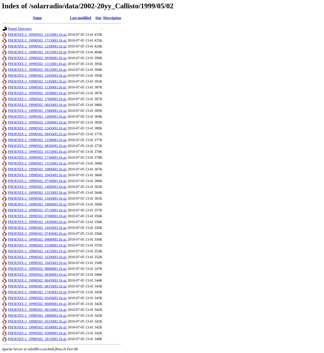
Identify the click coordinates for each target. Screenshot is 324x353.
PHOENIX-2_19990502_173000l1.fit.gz (37, 157)
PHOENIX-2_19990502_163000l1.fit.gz (37, 257)
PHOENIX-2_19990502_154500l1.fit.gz (37, 198)
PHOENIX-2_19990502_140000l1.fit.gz (37, 187)
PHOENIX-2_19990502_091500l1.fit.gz (37, 70)
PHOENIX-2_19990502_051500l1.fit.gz (37, 321)
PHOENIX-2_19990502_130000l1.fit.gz (37, 122)
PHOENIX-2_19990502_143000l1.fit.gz (37, 222)
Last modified (80, 18)
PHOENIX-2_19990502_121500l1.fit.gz (37, 34)
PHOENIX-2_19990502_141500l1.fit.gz (37, 251)
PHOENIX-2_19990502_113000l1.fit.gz (37, 87)
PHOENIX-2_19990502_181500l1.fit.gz (37, 339)
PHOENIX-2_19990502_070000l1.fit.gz (37, 216)
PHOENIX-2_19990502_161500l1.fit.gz (37, 152)
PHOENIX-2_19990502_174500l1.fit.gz (37, 292)
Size (98, 18)
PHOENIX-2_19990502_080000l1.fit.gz (37, 269)
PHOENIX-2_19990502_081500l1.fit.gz (37, 286)
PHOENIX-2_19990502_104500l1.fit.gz (37, 175)
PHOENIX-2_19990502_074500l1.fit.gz (37, 233)
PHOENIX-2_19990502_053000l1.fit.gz (37, 327)
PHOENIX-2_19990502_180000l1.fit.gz (37, 315)
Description (112, 18)
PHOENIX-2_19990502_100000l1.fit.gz (37, 169)
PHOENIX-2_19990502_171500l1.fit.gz (37, 40)
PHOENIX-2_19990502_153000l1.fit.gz (37, 245)
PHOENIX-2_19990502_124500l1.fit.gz (37, 75)
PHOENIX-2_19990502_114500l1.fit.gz (37, 81)
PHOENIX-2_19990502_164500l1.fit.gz (37, 263)
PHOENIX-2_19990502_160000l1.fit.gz (37, 204)
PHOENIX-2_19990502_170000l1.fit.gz (37, 99)
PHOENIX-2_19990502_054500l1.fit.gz (37, 298)
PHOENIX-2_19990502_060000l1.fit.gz (37, 304)
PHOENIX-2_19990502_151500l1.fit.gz (37, 163)
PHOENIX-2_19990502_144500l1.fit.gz (37, 228)
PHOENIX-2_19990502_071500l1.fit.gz (37, 210)
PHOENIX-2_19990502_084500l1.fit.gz (37, 105)
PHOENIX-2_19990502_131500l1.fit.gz (37, 193)
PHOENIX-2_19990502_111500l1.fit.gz (37, 64)
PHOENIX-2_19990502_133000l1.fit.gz (37, 140)
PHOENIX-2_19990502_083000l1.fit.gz (37, 146)
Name (37, 18)
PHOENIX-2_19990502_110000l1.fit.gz (37, 116)
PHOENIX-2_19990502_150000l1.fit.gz (37, 111)
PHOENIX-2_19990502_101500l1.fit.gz (37, 52)
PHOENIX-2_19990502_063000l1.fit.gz (37, 274)
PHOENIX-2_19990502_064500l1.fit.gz (37, 280)
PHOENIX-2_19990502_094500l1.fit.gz (37, 134)
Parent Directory (20, 29)
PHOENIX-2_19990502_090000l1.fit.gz (37, 239)
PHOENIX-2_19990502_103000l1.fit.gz (37, 93)
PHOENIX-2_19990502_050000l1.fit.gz (37, 333)
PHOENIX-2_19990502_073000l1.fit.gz (37, 181)
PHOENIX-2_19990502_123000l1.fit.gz (37, 46)
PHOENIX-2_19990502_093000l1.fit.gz (37, 58)
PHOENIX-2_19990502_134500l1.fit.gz (37, 128)
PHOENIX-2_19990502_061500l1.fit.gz (37, 310)
